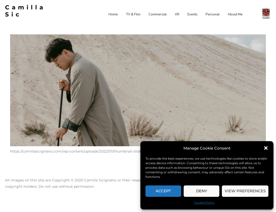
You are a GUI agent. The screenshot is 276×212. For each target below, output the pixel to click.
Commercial (157, 14)
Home (113, 14)
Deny (201, 190)
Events (192, 14)
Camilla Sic (25, 11)
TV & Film (133, 14)
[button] (265, 148)
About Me (235, 14)
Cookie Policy (204, 202)
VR (177, 14)
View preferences (245, 190)
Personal (213, 14)
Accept (163, 190)
